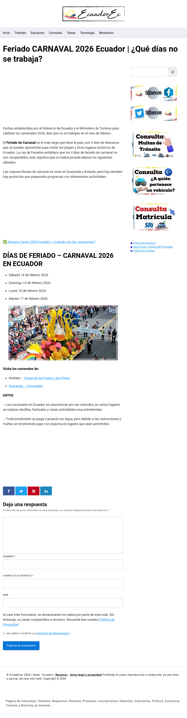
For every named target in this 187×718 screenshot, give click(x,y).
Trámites (20, 33)
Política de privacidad (52, 633)
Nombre (9, 556)
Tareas (71, 33)
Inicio (6, 33)
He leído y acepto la (36, 633)
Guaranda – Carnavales (26, 386)
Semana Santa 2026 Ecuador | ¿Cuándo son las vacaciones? (51, 242)
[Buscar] (172, 72)
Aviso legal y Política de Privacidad (153, 246)
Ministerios (106, 33)
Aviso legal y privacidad (85, 674)
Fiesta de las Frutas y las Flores (46, 378)
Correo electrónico (18, 575)
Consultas (55, 33)
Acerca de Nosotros (144, 243)
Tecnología (87, 33)
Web (5, 594)
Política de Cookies (144, 250)
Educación (37, 33)
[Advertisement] (63, 95)
